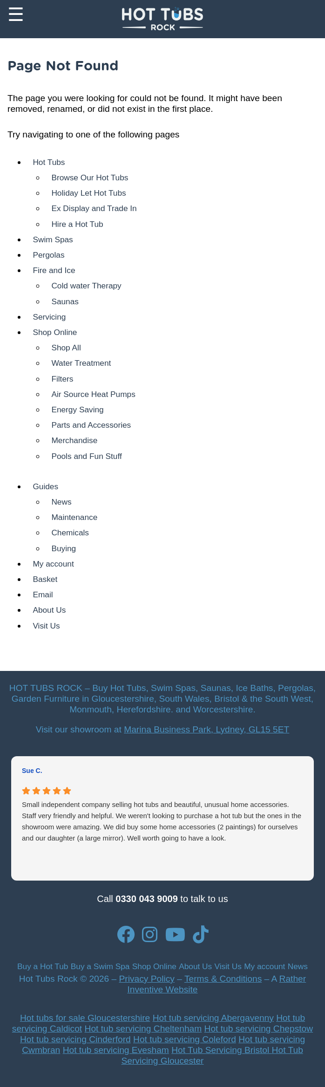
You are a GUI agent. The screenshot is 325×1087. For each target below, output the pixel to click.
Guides (45, 486)
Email (43, 594)
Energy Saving (77, 409)
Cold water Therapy (86, 285)
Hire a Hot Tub (77, 224)
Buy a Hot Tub (42, 966)
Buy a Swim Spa (100, 966)
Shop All (66, 347)
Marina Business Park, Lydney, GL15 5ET (206, 729)
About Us (49, 610)
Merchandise (74, 440)
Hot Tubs (49, 162)
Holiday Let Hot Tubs (88, 193)
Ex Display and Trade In (93, 208)
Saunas (65, 301)
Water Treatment (81, 363)
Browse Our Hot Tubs (89, 177)
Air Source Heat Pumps (93, 394)
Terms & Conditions (223, 979)
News (61, 501)
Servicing (49, 316)
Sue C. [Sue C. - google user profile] (32, 770)
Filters (62, 378)
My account (53, 563)
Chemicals (70, 532)
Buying (63, 548)
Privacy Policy (146, 979)
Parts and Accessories (91, 425)
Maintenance (74, 517)
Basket (45, 579)
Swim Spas (53, 239)
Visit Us (46, 625)
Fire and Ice (54, 270)
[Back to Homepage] (162, 19)
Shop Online (55, 332)
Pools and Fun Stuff (86, 456)
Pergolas (48, 255)
